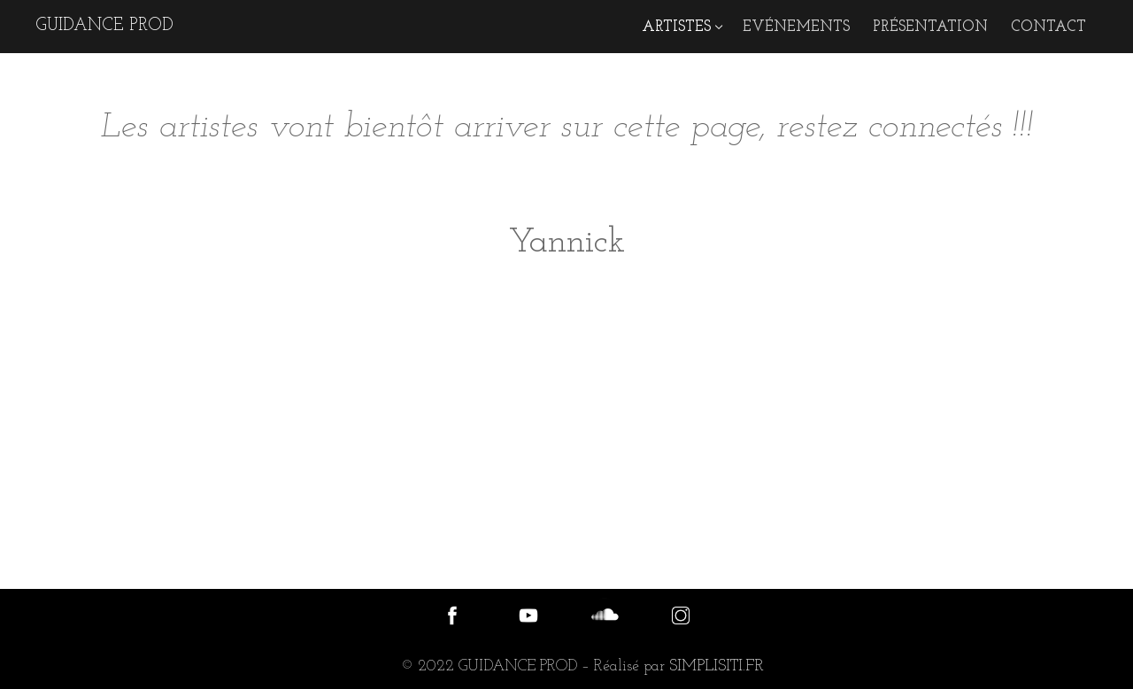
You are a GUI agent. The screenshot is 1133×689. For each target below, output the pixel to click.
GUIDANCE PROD (104, 26)
